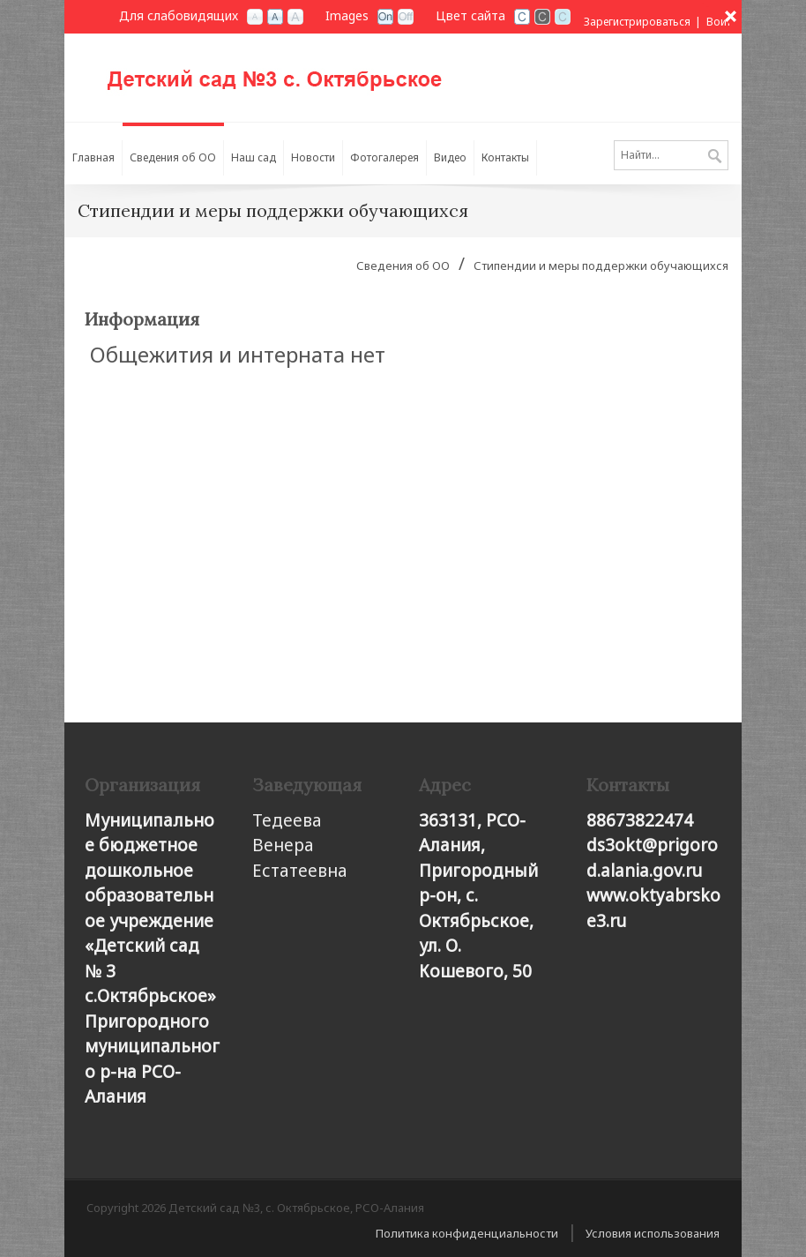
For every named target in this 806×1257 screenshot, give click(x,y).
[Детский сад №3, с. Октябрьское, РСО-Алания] (298, 71)
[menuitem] (173, 153)
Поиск (715, 157)
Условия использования (653, 1233)
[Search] (671, 155)
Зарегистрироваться (637, 21)
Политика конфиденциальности (467, 1233)
